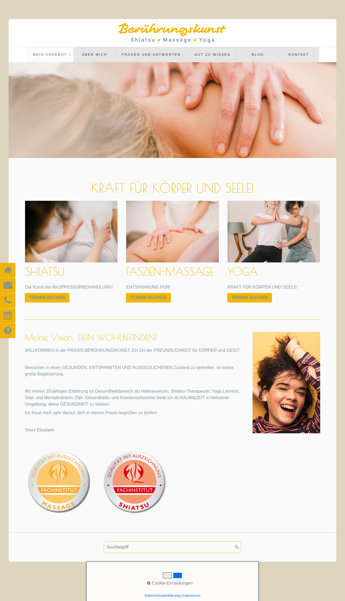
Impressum (167, 577)
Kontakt (298, 55)
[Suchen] (237, 547)
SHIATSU (71, 247)
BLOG (258, 55)
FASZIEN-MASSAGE (172, 247)
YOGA (273, 247)
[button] (47, 298)
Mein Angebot (50, 55)
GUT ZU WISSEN (212, 55)
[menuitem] (50, 54)
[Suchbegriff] (172, 547)
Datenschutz (194, 577)
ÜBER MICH (94, 55)
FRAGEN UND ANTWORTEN (151, 55)
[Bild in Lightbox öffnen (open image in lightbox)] (286, 382)
